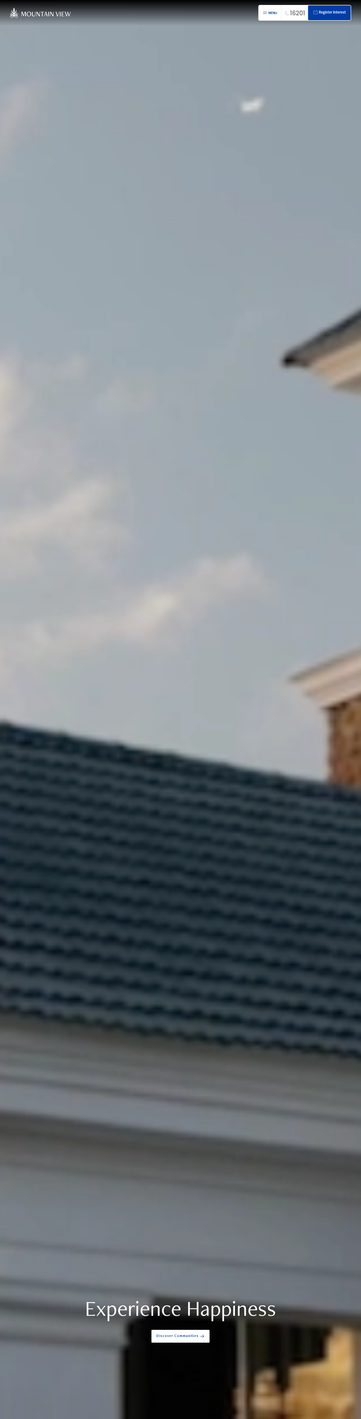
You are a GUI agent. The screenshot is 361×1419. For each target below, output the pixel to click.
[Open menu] (270, 12)
